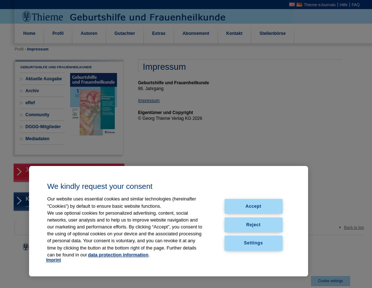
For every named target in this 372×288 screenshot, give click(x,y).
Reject (253, 224)
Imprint (53, 260)
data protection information (118, 254)
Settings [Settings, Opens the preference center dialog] (253, 243)
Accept (254, 205)
